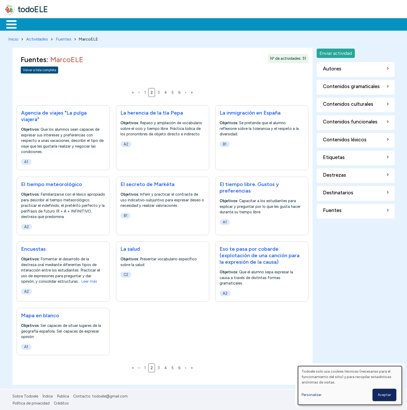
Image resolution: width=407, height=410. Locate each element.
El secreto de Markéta (147, 183)
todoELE (33, 9)
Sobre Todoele (25, 395)
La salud (130, 248)
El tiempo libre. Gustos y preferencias (249, 186)
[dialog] (350, 385)
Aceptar (384, 395)
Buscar (213, 24)
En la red (122, 24)
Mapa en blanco (40, 315)
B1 (225, 143)
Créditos (61, 402)
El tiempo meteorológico (51, 183)
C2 (126, 274)
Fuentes (63, 38)
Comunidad (189, 24)
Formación (62, 24)
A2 (126, 143)
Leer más (89, 280)
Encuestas (33, 248)
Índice (47, 395)
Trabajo (93, 24)
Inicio (8, 24)
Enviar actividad (336, 52)
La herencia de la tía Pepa (151, 112)
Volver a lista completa (39, 69)
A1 (26, 161)
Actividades (37, 38)
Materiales (29, 24)
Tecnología (155, 24)
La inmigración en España (250, 112)
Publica (63, 395)
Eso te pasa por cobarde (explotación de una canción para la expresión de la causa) (260, 254)
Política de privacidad (31, 402)
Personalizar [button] (312, 395)
